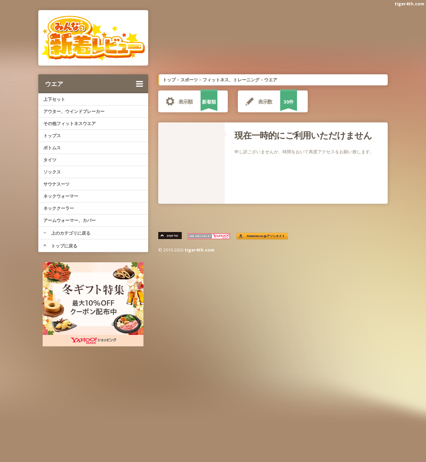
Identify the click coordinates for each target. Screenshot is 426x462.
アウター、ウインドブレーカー (73, 111)
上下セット (54, 99)
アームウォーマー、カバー (69, 220)
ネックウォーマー (60, 196)
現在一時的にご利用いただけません (303, 135)
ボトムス (52, 148)
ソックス (52, 172)
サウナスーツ (56, 184)
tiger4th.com (409, 4)
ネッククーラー (58, 208)
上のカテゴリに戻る (66, 233)
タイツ (49, 160)
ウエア (94, 84)
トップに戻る (60, 246)
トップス (52, 135)
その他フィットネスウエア (69, 123)
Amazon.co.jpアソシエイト (266, 236)
